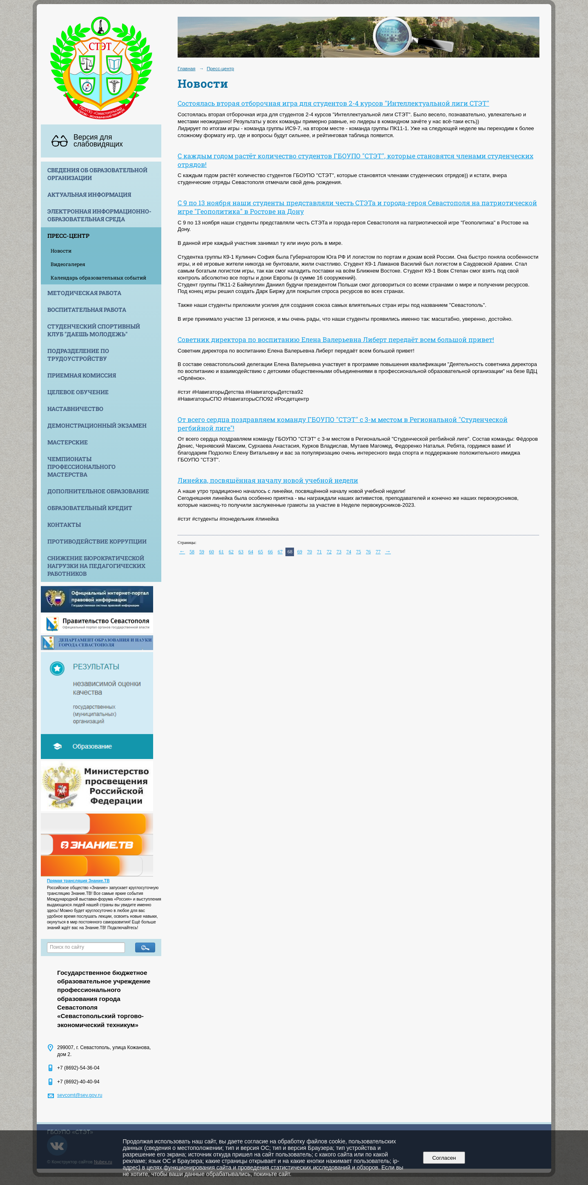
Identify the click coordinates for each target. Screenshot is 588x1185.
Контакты (64, 524)
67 (280, 552)
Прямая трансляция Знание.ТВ (78, 881)
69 (299, 552)
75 (358, 552)
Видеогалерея (68, 264)
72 (329, 552)
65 (260, 552)
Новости (61, 250)
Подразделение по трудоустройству (78, 354)
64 (250, 552)
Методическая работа (84, 293)
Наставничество (75, 409)
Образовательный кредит (89, 508)
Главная (187, 68)
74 (348, 552)
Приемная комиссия (81, 375)
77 (378, 552)
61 (221, 552)
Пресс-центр (68, 236)
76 (368, 552)
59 (201, 552)
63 (240, 552)
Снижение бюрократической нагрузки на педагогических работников (96, 565)
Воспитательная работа (86, 309)
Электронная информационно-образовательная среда (99, 215)
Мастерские (67, 442)
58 (191, 552)
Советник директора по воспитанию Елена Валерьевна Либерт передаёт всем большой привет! (336, 339)
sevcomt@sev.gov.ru (79, 1095)
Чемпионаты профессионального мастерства (81, 466)
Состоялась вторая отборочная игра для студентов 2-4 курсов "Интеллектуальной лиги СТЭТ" (333, 103)
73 (338, 552)
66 (270, 552)
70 (309, 552)
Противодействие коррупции (97, 541)
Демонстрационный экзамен (97, 425)
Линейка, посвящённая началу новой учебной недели (268, 480)
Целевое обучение (78, 392)
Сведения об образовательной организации (97, 174)
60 (211, 552)
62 (231, 552)
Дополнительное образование (98, 491)
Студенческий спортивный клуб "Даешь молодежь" (93, 330)
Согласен (444, 1158)
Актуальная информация (89, 194)
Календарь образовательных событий (98, 277)
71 (319, 552)
